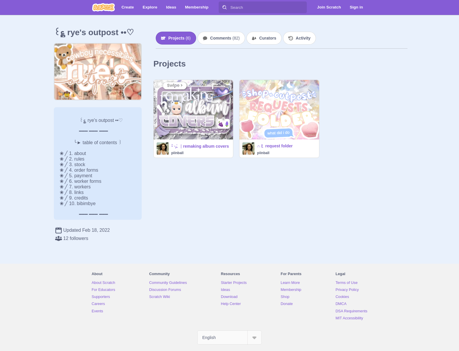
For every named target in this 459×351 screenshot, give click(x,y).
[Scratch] (103, 7)
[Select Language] (229, 337)
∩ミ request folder (274, 146)
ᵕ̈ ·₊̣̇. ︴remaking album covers (200, 146)
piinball (177, 153)
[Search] (224, 7)
